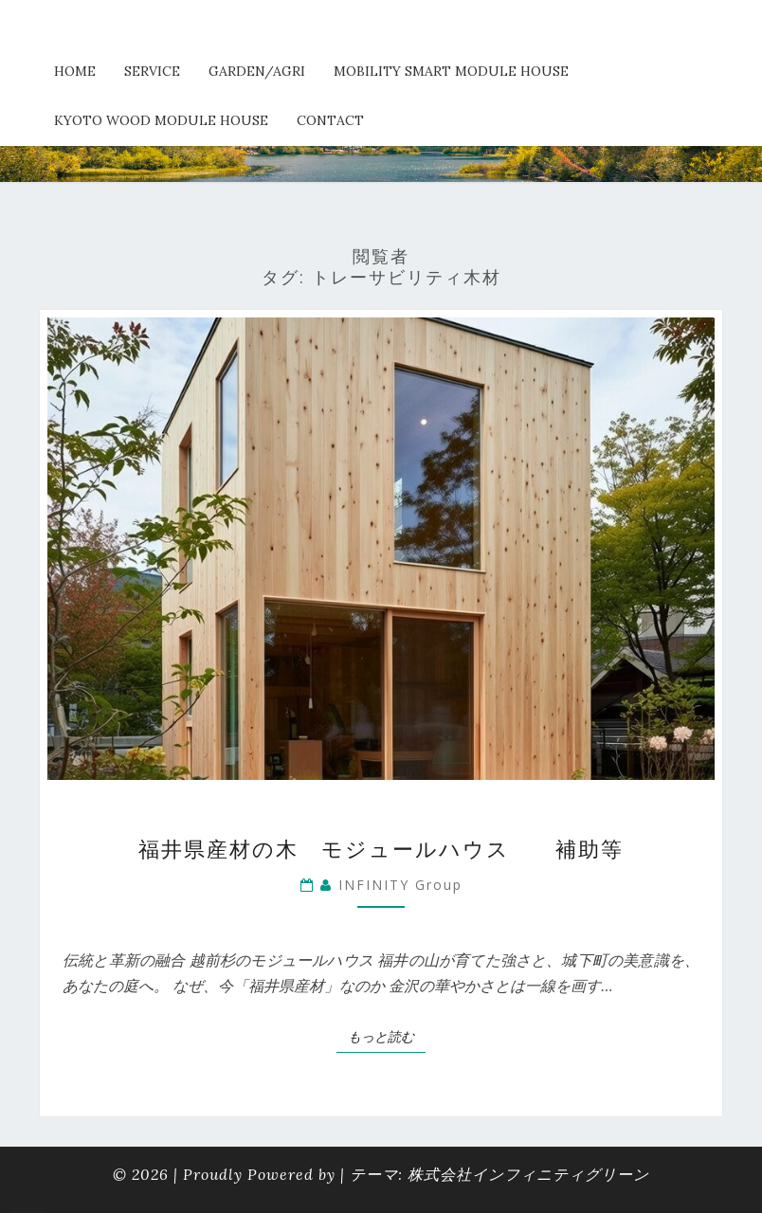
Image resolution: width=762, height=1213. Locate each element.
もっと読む (387, 1035)
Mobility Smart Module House (451, 71)
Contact (330, 120)
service (152, 71)
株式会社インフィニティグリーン (528, 1174)
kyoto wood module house (161, 120)
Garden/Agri (257, 71)
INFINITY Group (400, 885)
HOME (75, 71)
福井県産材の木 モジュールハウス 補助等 (381, 848)
